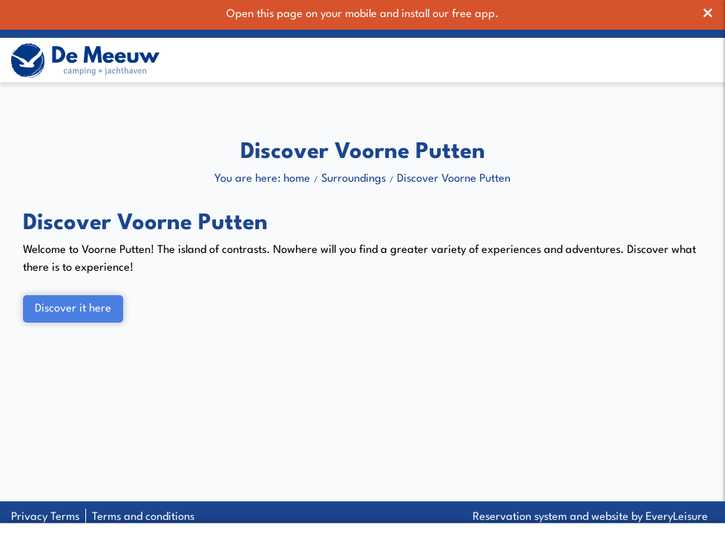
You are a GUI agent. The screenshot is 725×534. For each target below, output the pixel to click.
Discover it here (73, 309)
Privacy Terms (45, 517)
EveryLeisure (677, 517)
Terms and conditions (143, 517)
